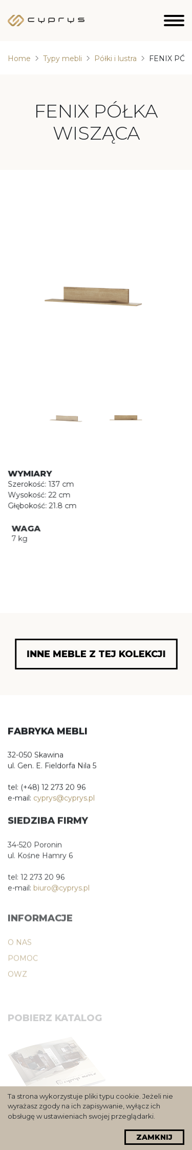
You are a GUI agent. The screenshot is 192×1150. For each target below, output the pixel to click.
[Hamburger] (174, 20)
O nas (20, 962)
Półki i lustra (115, 58)
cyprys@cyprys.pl (64, 801)
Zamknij (154, 1137)
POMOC (23, 978)
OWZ (17, 994)
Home (19, 58)
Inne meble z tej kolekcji (96, 654)
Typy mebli (62, 58)
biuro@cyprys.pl (61, 896)
